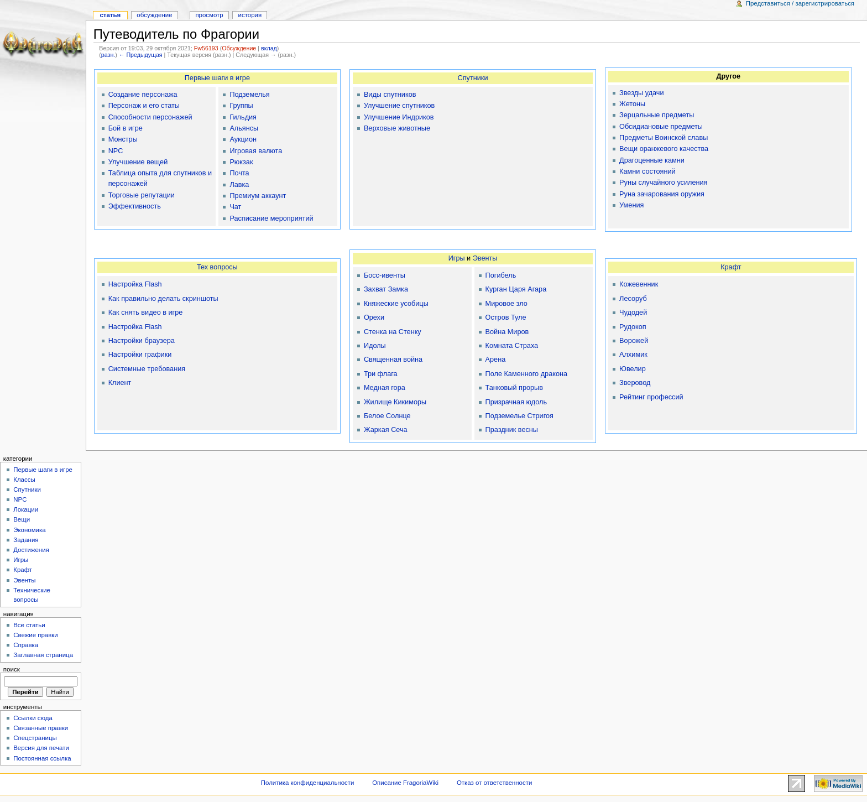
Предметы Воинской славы (663, 138)
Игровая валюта (255, 151)
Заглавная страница (43, 655)
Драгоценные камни (652, 160)
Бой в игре (125, 128)
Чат (235, 207)
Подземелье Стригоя (519, 416)
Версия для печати (41, 747)
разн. (108, 54)
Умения (631, 205)
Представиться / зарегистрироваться (800, 3)
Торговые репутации (141, 195)
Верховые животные (397, 128)
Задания (25, 540)
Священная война (393, 359)
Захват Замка (386, 289)
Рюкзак (241, 162)
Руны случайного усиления (663, 182)
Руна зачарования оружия (661, 194)
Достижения (31, 549)
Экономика (29, 530)
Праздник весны (511, 430)
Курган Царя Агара (516, 289)
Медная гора (384, 388)
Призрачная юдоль (516, 402)
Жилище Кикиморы (395, 402)
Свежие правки (35, 635)
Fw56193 (206, 48)
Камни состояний (647, 171)
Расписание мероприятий (271, 218)
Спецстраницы (35, 738)
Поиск (11, 669)
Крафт (730, 267)
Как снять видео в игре (145, 312)
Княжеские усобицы (396, 304)
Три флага (381, 374)
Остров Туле (505, 317)
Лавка (239, 185)
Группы (241, 106)
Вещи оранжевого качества (663, 149)
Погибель (500, 275)
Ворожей (633, 341)
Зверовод (634, 383)
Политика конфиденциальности (307, 782)
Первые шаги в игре (217, 78)
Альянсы (243, 128)
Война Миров (507, 332)
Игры (456, 258)
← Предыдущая (141, 54)
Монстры (123, 139)
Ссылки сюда (33, 718)
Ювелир (632, 369)
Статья (110, 15)
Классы (24, 479)
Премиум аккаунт (257, 196)
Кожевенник (638, 284)
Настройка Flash (135, 284)
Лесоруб (633, 299)
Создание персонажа (142, 94)
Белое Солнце (387, 416)
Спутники (473, 78)
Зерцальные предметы (656, 115)
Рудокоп (632, 327)
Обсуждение (239, 48)
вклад (269, 48)
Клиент (120, 383)
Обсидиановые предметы (661, 127)
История (250, 15)
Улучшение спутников (399, 106)
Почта (239, 173)
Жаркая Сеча (386, 430)
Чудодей (633, 312)
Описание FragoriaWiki (405, 782)
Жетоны (632, 104)
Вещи (21, 519)
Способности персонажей (150, 117)
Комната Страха (512, 346)
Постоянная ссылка (42, 758)
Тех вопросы (217, 267)
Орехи (374, 317)
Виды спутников (390, 94)
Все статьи (29, 625)
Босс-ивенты (384, 275)
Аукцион (243, 139)
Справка (25, 645)
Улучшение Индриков (399, 117)
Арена (495, 359)
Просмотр (209, 15)
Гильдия (243, 117)
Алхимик (633, 354)
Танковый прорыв (514, 388)
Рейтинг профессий (651, 397)
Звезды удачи (641, 93)
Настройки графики (140, 354)
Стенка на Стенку (392, 332)
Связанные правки (40, 728)
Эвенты (485, 258)
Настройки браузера (141, 341)
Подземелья (249, 94)
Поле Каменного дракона (526, 374)
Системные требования (146, 369)
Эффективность (134, 206)
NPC (115, 151)
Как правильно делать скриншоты (163, 299)
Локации (25, 509)
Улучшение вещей (138, 162)
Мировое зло (506, 304)
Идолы (375, 346)
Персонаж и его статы (144, 106)
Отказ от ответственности (494, 782)
